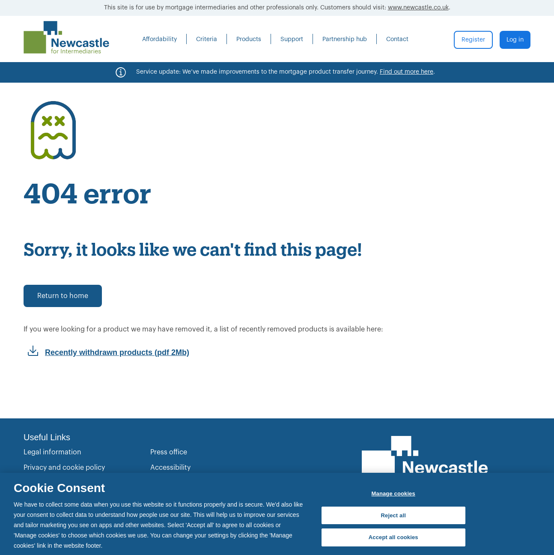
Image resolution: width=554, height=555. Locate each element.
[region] (277, 514)
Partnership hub (344, 39)
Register (473, 40)
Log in (515, 40)
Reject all (393, 515)
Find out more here (406, 72)
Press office (168, 452)
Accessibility (170, 467)
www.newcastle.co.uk (418, 8)
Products (248, 39)
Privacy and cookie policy (64, 467)
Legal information (52, 452)
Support (291, 39)
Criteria (206, 39)
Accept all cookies (393, 537)
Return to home (62, 295)
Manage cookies (393, 493)
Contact (397, 39)
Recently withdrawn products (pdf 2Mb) (117, 352)
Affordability (159, 39)
